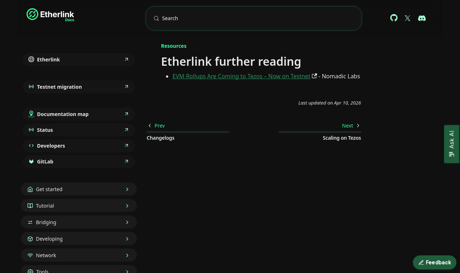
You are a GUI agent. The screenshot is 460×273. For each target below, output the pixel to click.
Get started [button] (49, 189)
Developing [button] (49, 238)
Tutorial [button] (45, 205)
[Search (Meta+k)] (254, 18)
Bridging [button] (46, 222)
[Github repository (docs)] (393, 18)
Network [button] (46, 255)
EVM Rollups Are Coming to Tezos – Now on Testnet (241, 76)
